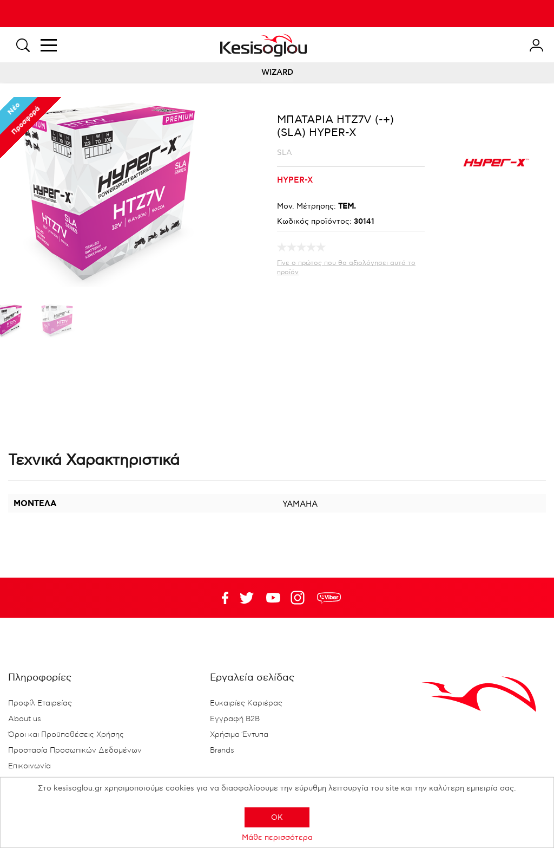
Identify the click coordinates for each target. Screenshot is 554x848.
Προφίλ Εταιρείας (40, 703)
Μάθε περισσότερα (277, 837)
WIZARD (277, 72)
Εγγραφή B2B (235, 719)
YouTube (247, 597)
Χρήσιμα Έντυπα (239, 734)
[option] (57, 323)
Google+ (300, 597)
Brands (222, 750)
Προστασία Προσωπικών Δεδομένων (75, 750)
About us (24, 719)
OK (277, 817)
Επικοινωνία (29, 766)
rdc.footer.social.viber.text (329, 597)
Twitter (273, 597)
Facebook (220, 597)
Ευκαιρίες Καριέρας (246, 703)
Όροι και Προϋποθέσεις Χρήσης (66, 734)
